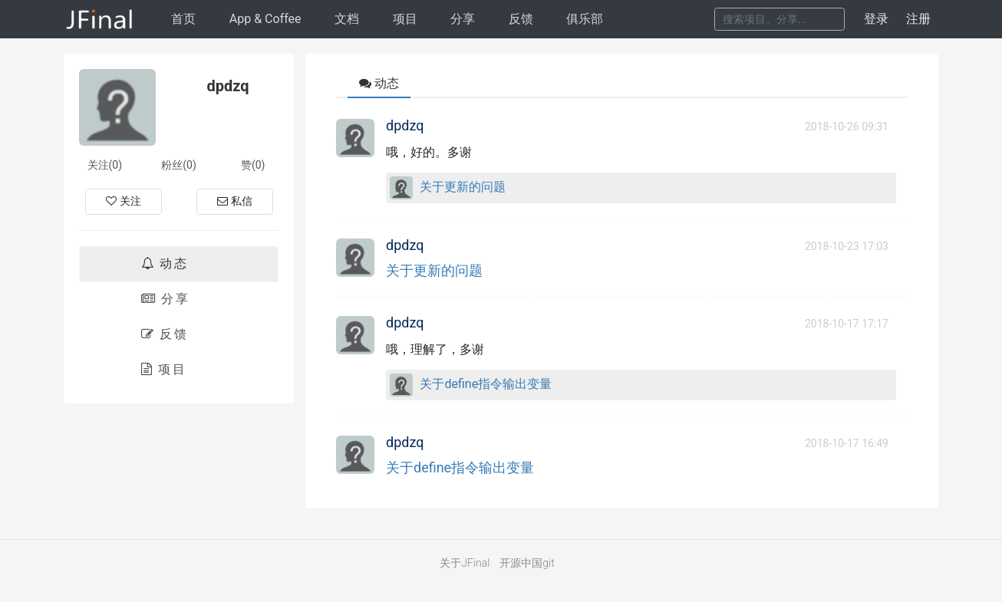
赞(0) (253, 165)
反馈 (521, 19)
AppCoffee (265, 19)
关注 (123, 201)
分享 (462, 19)
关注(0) (105, 165)
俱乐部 (584, 19)
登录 (876, 19)
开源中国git (526, 563)
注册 (918, 19)
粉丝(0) (178, 165)
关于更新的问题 (463, 186)
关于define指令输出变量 (486, 384)
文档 (347, 19)
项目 (405, 19)
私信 (234, 201)
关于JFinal (464, 563)
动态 (165, 263)
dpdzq (405, 125)
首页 (183, 19)
